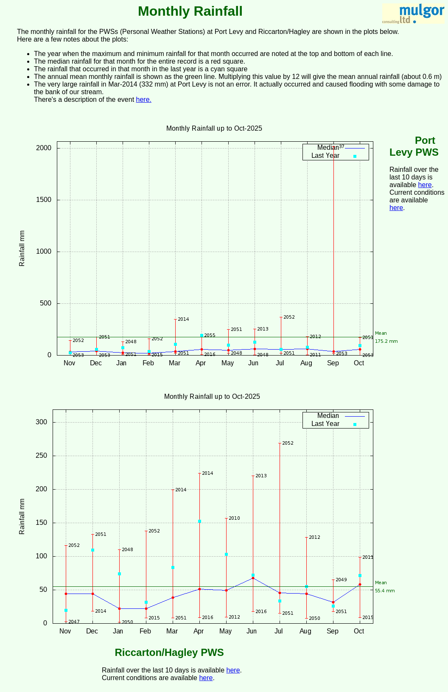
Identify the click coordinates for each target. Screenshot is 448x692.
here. (143, 99)
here (425, 184)
